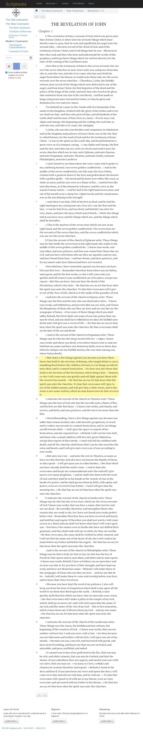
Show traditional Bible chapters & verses (16, 75)
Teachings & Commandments (17, 46)
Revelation (93, 10)
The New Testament (19, 27)
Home (39, 3)
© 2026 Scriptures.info (12, 728)
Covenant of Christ (18, 51)
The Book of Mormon (20, 31)
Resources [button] (51, 3)
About (91, 3)
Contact (65, 3)
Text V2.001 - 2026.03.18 (34, 728)
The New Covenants (17, 23)
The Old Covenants (17, 19)
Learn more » (11, 721)
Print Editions (78, 3)
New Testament (75, 10)
